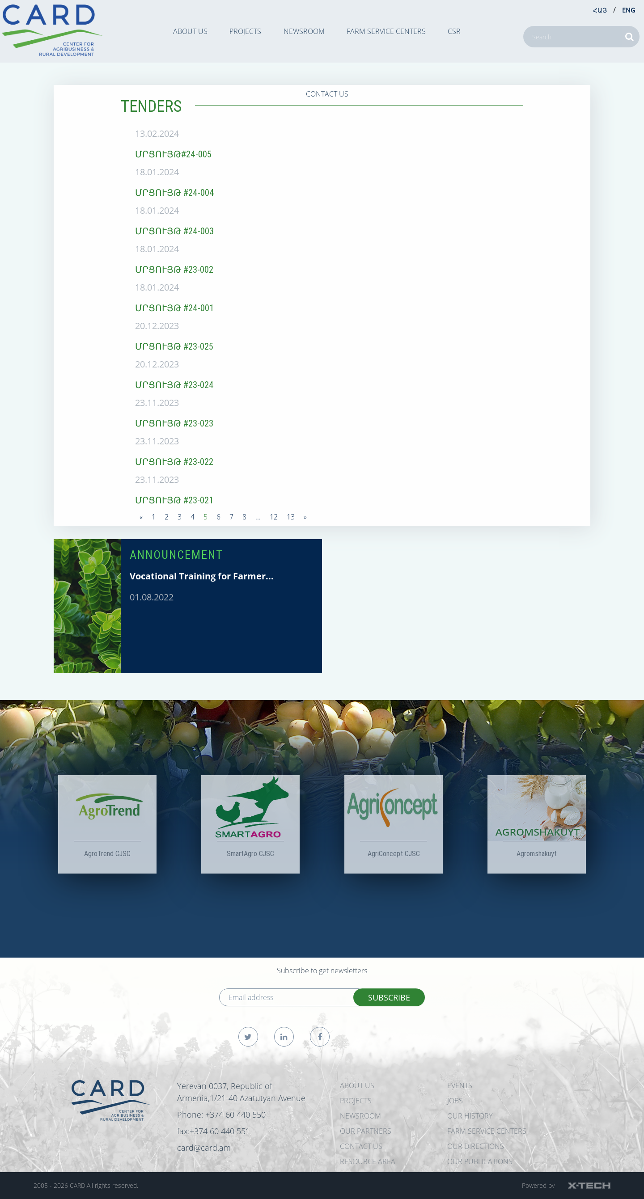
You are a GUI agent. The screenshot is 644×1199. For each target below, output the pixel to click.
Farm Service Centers (386, 31)
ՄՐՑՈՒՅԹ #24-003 (174, 230)
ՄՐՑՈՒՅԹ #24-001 (174, 307)
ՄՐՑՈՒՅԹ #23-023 (174, 423)
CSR (454, 31)
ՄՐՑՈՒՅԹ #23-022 (174, 461)
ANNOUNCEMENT (176, 555)
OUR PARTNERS (365, 1131)
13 (291, 517)
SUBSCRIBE (389, 997)
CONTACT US (327, 94)
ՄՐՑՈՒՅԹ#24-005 (173, 154)
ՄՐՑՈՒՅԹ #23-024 (174, 384)
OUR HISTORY (469, 1116)
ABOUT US (190, 31)
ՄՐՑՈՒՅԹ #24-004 (174, 192)
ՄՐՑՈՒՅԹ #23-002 (174, 269)
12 (274, 517)
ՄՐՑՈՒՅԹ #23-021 (174, 500)
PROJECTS (245, 31)
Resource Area (367, 1161)
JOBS (455, 1101)
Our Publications (480, 1161)
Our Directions (475, 1146)
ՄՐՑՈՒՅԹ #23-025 (174, 346)
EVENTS (459, 1085)
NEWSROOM (304, 31)
